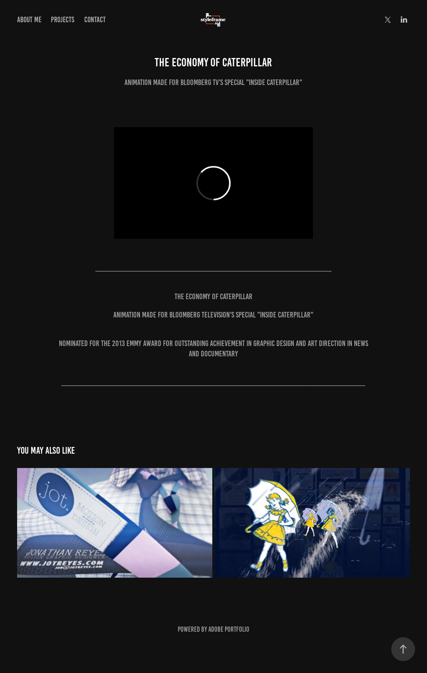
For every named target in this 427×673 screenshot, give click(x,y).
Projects (62, 19)
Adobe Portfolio (228, 629)
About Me (29, 19)
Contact (95, 19)
